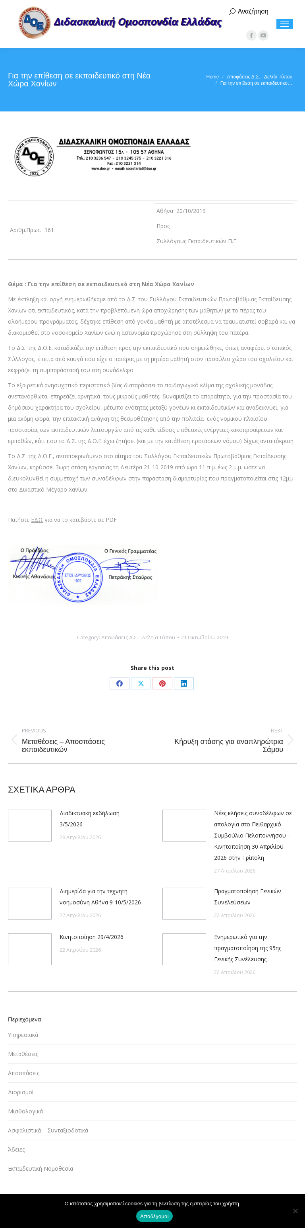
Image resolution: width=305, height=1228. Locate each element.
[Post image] (30, 825)
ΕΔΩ (37, 519)
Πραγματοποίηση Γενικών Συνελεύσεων (247, 896)
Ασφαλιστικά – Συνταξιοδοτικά (48, 1130)
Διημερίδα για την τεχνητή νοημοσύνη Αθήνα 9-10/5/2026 (100, 896)
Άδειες (16, 1149)
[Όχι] (295, 1211)
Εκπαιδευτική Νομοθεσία (40, 1168)
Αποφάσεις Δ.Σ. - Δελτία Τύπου (138, 637)
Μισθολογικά (25, 1111)
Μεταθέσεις (23, 1054)
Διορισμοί (21, 1092)
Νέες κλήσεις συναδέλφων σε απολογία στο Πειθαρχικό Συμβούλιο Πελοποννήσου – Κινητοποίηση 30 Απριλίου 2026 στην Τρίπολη (253, 835)
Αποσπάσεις (23, 1073)
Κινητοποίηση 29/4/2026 (92, 937)
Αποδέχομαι (154, 1216)
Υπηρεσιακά (23, 1035)
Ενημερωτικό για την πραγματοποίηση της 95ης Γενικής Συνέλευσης (247, 948)
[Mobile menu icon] (284, 24)
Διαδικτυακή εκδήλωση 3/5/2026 (90, 818)
